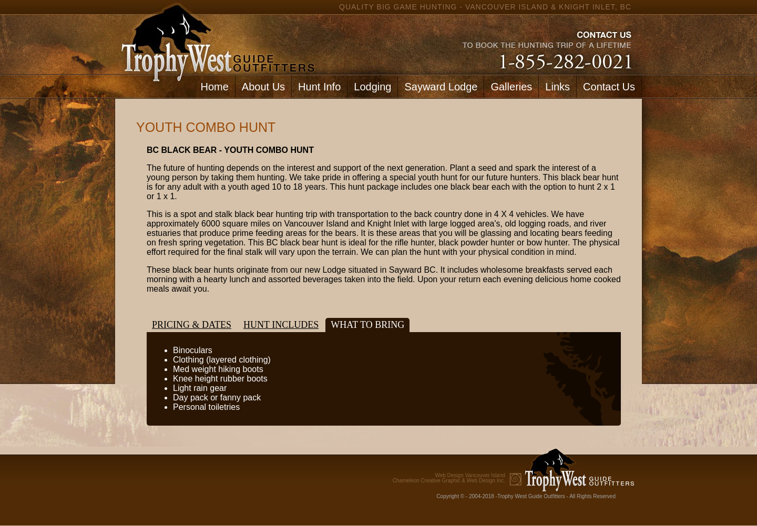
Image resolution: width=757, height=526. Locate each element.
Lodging (372, 86)
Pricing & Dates (191, 324)
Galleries (511, 86)
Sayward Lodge (440, 86)
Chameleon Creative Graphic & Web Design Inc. (449, 478)
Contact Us (609, 86)
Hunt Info (319, 86)
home (215, 37)
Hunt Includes (281, 324)
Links (557, 86)
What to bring (367, 324)
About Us (263, 86)
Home (214, 86)
